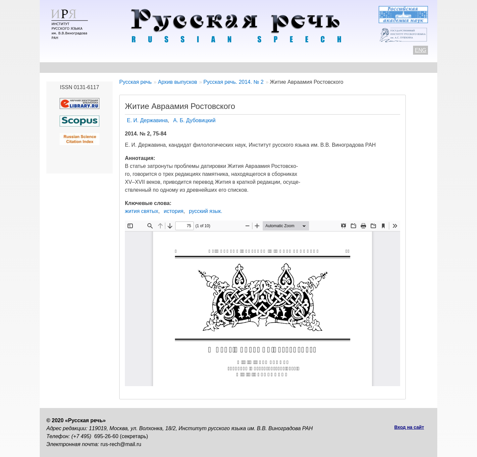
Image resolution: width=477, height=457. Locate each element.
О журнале (60, 67)
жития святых (141, 211)
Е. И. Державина (147, 120)
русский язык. (205, 211)
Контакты (99, 67)
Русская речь (135, 82)
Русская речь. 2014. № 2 (233, 82)
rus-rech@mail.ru (121, 444)
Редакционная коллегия (301, 67)
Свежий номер (181, 67)
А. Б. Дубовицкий (194, 120)
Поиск (393, 67)
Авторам (137, 67)
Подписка (359, 67)
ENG (420, 50)
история (173, 211)
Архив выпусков (235, 67)
